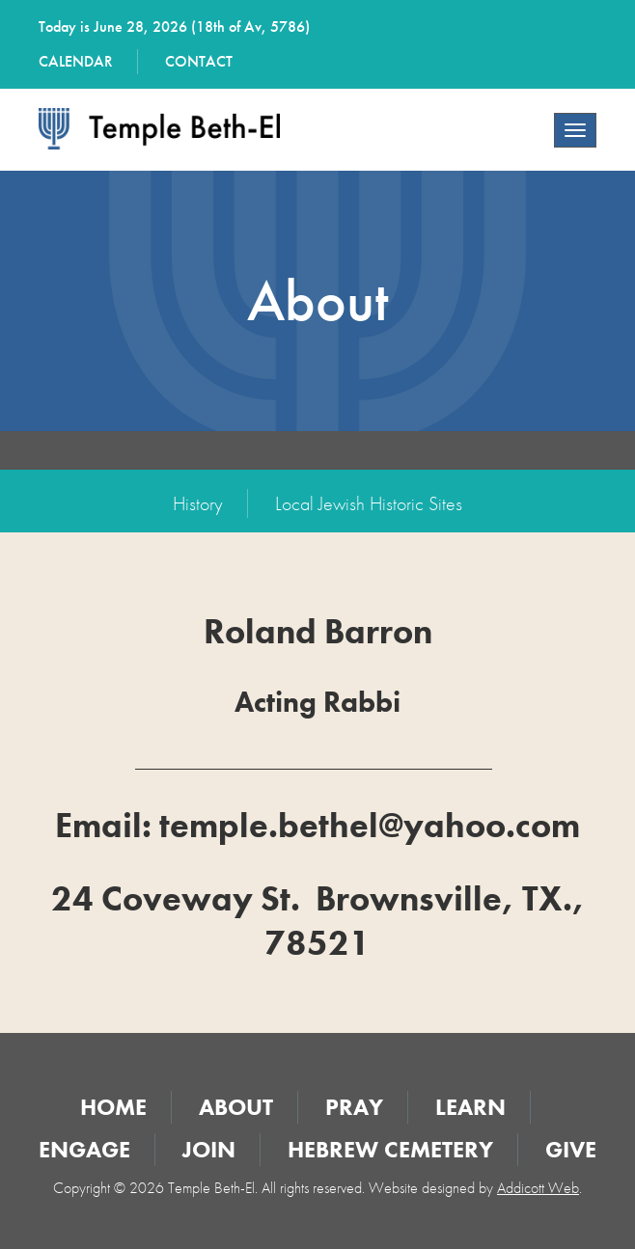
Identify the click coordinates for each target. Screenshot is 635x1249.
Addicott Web (538, 1188)
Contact (199, 61)
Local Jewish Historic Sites (368, 503)
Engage (84, 1149)
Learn (470, 1107)
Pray (354, 1107)
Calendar (76, 61)
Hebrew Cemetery (390, 1149)
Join (208, 1149)
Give (570, 1149)
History (198, 503)
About (236, 1107)
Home (113, 1107)
